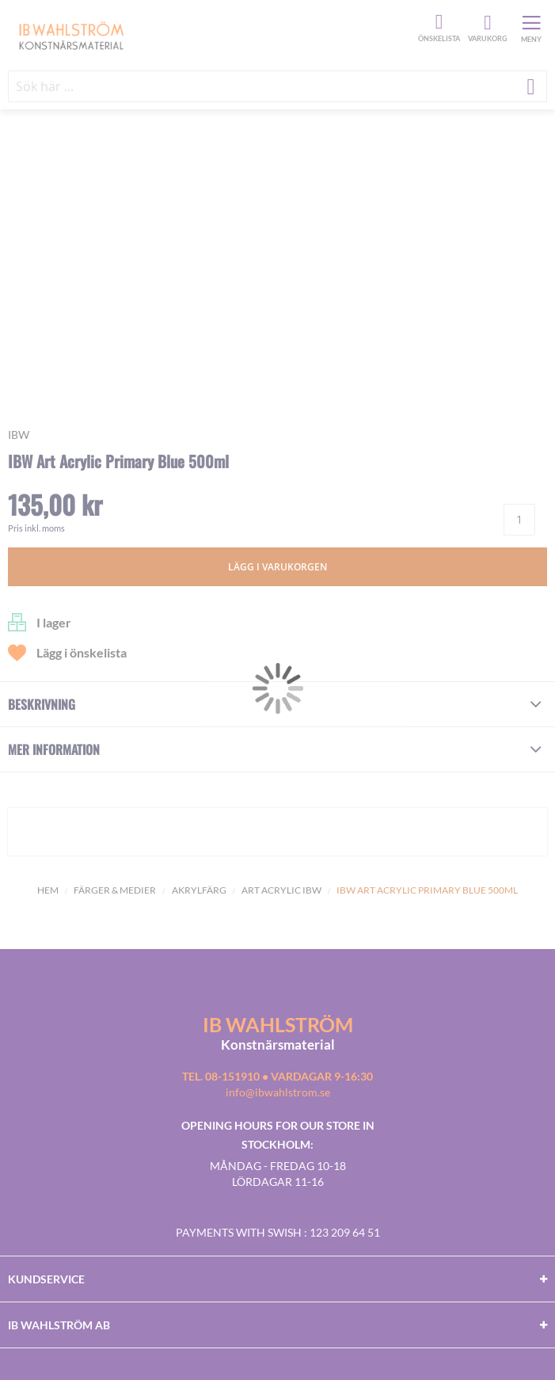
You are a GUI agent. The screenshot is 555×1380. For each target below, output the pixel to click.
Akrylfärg (199, 890)
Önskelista (437, 22)
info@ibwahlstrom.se (278, 1092)
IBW (18, 434)
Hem (48, 890)
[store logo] (211, 34)
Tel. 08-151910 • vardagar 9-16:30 (277, 1076)
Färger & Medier (115, 890)
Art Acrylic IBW (281, 890)
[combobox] (277, 86)
